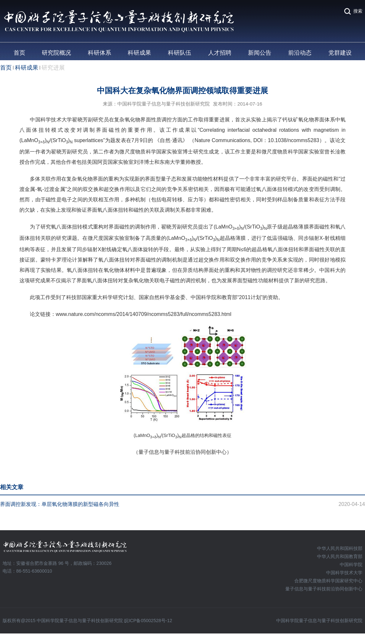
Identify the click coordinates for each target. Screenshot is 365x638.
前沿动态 (300, 53)
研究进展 (53, 67)
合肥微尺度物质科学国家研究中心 (328, 580)
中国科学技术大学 (344, 572)
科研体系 (99, 53)
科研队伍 (179, 53)
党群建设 (340, 53)
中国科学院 (351, 564)
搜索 (357, 11)
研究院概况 (56, 53)
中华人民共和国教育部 (339, 556)
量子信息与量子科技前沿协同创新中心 (323, 588)
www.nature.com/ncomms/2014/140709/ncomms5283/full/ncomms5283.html (143, 314)
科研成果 (139, 53)
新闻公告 (259, 53)
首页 (19, 53)
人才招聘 (219, 53)
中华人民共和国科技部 (339, 548)
